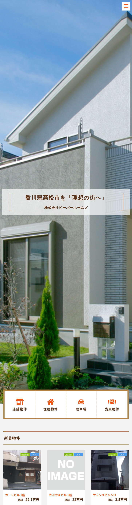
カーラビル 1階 (15, 495)
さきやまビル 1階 (60, 495)
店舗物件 (20, 409)
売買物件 (112, 409)
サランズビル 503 (104, 495)
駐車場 (81, 409)
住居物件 (50, 409)
